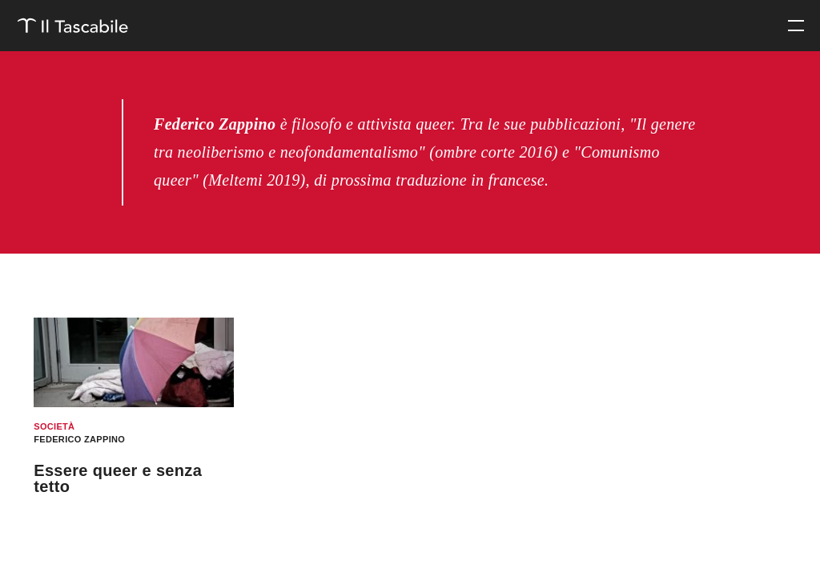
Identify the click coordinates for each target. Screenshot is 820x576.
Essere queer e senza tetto (118, 478)
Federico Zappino (79, 439)
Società (54, 426)
